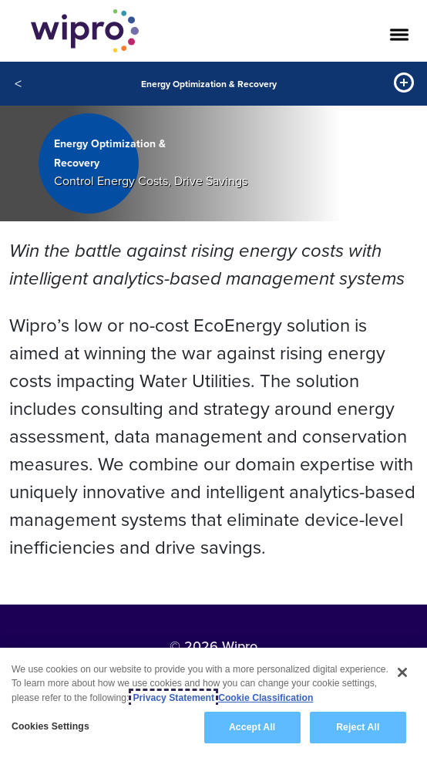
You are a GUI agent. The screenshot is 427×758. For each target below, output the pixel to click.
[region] (213, 703)
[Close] (402, 672)
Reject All (357, 727)
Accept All (252, 727)
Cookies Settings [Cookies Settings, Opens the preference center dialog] (50, 726)
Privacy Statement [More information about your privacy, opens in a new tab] (173, 697)
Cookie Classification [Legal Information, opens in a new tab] (265, 697)
